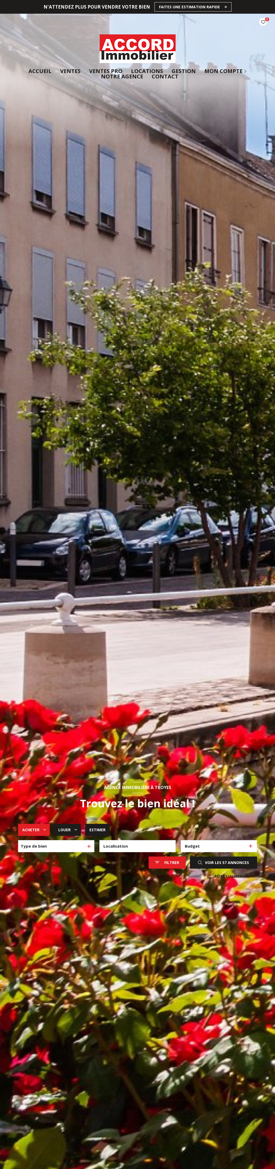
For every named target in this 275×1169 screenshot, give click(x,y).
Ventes (70, 71)
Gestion (184, 71)
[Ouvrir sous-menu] (245, 71)
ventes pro (105, 71)
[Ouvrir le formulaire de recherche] (167, 862)
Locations (147, 71)
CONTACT (165, 76)
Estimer (97, 829)
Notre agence (122, 76)
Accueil (40, 71)
